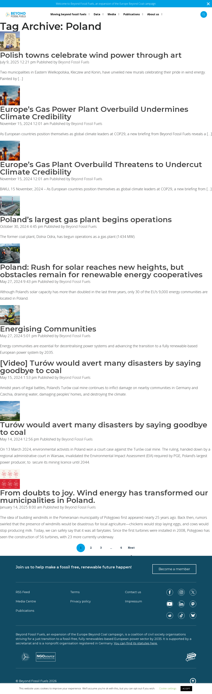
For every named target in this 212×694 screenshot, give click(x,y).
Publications (25, 611)
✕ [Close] (208, 3)
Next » (131, 549)
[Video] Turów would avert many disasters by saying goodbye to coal (100, 366)
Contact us (133, 592)
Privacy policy (80, 601)
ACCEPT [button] (186, 688)
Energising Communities (48, 328)
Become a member (174, 569)
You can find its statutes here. (136, 643)
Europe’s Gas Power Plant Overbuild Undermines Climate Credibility (94, 113)
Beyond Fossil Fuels (73, 61)
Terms (75, 592)
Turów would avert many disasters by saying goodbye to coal (103, 428)
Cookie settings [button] (167, 688)
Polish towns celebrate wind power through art (91, 55)
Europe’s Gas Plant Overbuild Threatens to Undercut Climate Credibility (101, 168)
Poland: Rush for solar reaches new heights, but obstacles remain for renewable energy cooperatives (101, 270)
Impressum (133, 601)
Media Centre (26, 601)
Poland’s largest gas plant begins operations (86, 219)
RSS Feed (23, 592)
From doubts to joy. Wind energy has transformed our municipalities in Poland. (104, 496)
